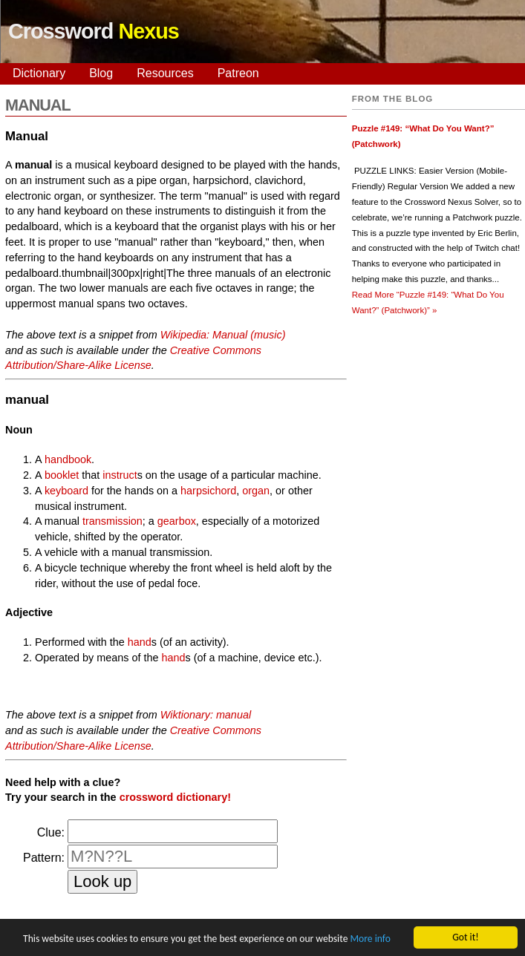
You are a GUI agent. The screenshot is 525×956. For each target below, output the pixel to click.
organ (256, 491)
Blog (101, 73)
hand (139, 642)
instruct (119, 475)
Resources (165, 73)
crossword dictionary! (175, 797)
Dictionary (39, 73)
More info (370, 939)
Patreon (238, 73)
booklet (62, 475)
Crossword (93, 31)
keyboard (66, 491)
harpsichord (208, 491)
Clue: (51, 832)
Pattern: (44, 857)
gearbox (176, 521)
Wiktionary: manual (205, 715)
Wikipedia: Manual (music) (223, 335)
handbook (68, 459)
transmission (112, 521)
